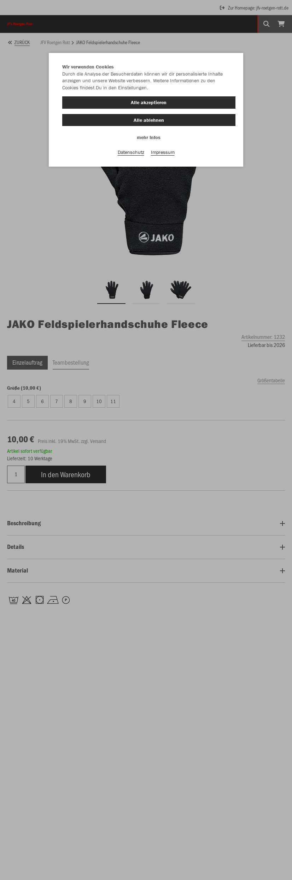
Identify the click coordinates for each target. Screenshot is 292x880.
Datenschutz (131, 152)
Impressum (163, 152)
